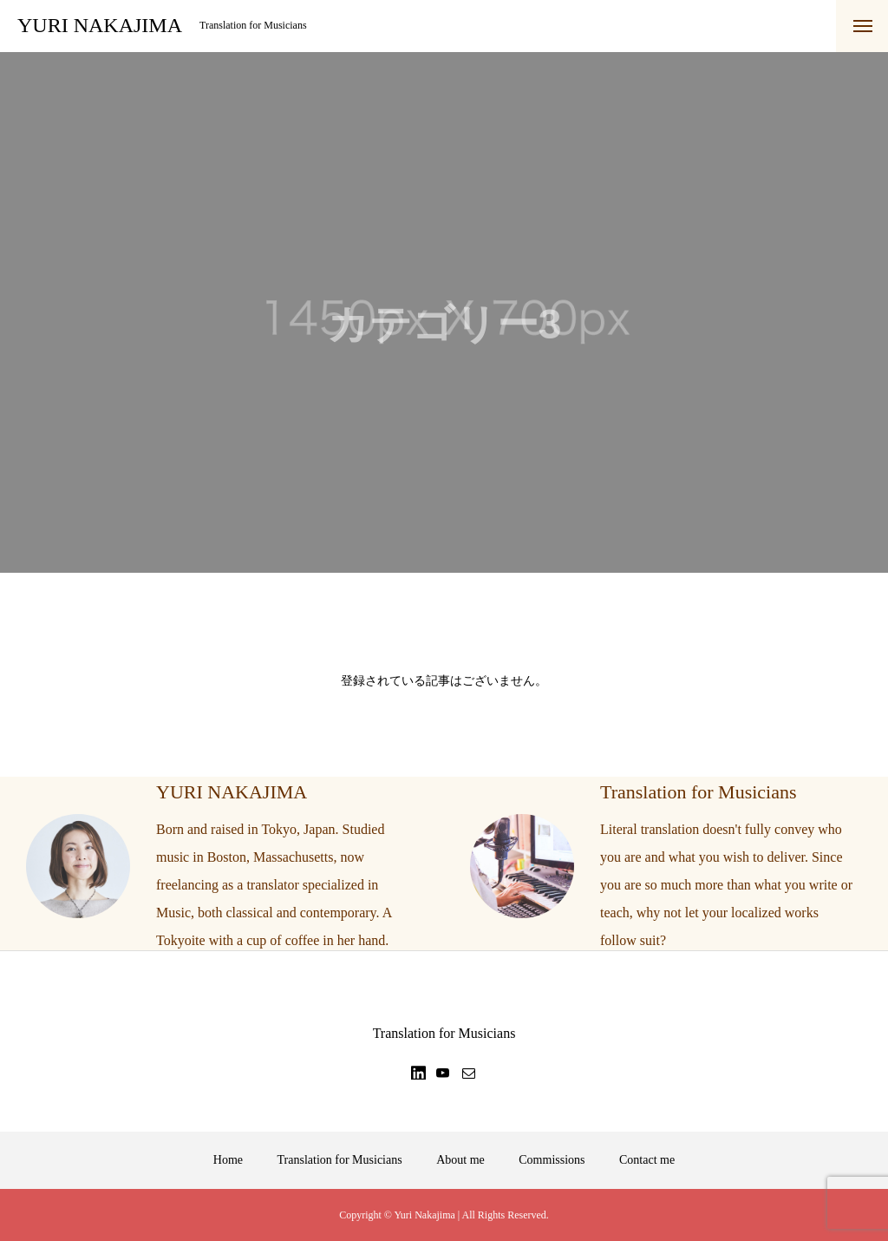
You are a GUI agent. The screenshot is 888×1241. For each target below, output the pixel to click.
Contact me (647, 1159)
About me (460, 1159)
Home (228, 1159)
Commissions (551, 1159)
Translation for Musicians (340, 1159)
